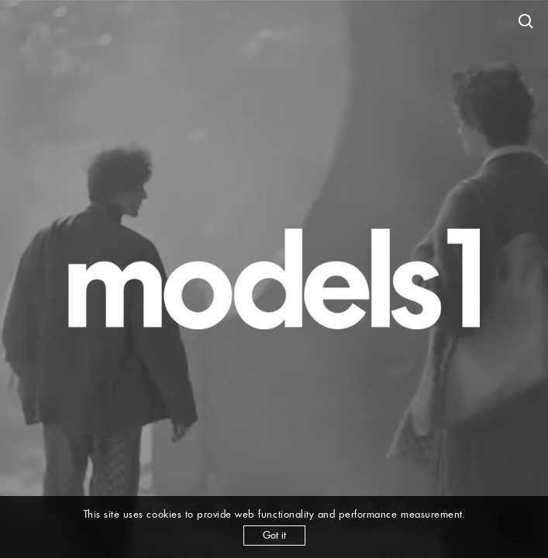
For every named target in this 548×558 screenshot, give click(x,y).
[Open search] (526, 21)
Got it (274, 535)
